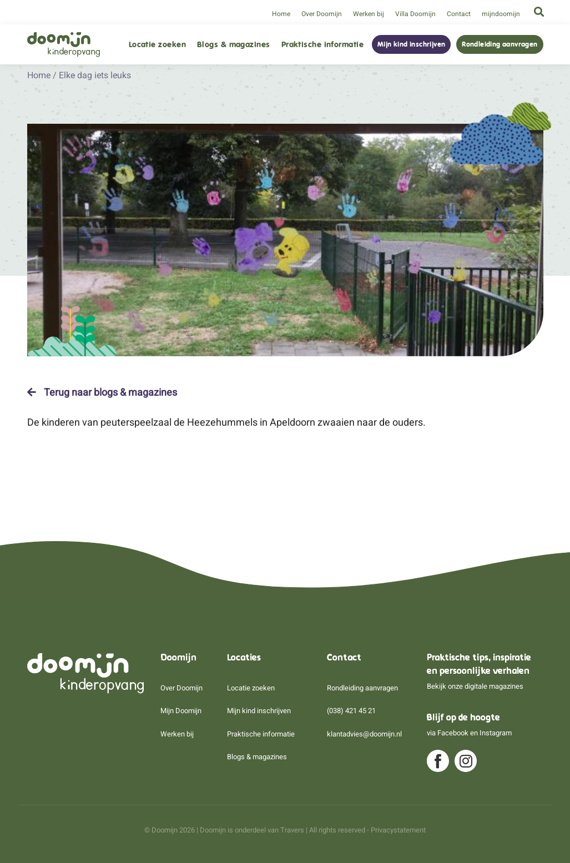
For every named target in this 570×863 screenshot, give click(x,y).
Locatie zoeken (157, 45)
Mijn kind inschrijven (411, 44)
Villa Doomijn (415, 14)
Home (281, 14)
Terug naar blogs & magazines (102, 392)
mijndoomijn (501, 14)
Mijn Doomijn (180, 710)
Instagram (496, 733)
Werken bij (368, 14)
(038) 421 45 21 (351, 710)
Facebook (452, 733)
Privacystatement (398, 830)
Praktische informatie (322, 45)
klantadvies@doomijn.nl (364, 734)
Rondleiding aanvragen (499, 44)
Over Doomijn (321, 14)
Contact (459, 14)
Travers (292, 830)
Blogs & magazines (233, 45)
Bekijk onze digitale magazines (475, 686)
